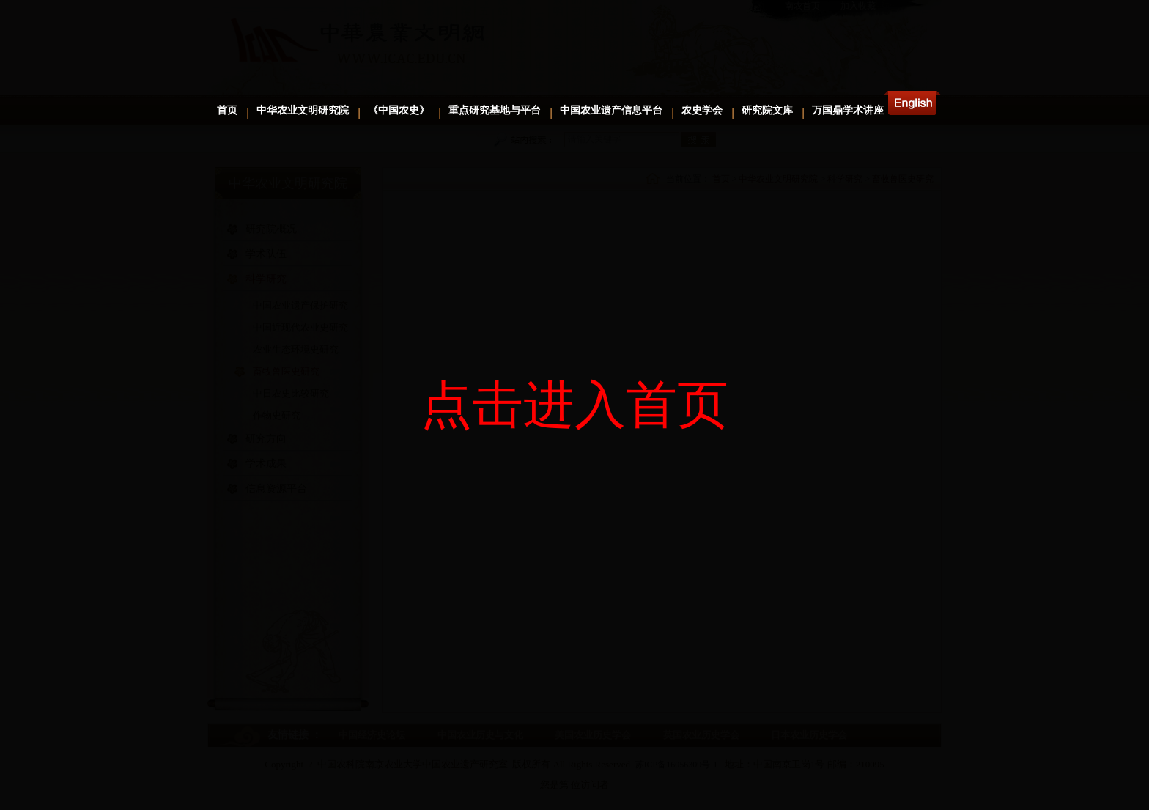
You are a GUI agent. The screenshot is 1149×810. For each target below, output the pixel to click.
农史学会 (702, 110)
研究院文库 (767, 110)
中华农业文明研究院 (302, 110)
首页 (227, 110)
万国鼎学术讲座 (848, 110)
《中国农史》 (398, 110)
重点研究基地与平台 (494, 110)
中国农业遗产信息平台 (611, 110)
